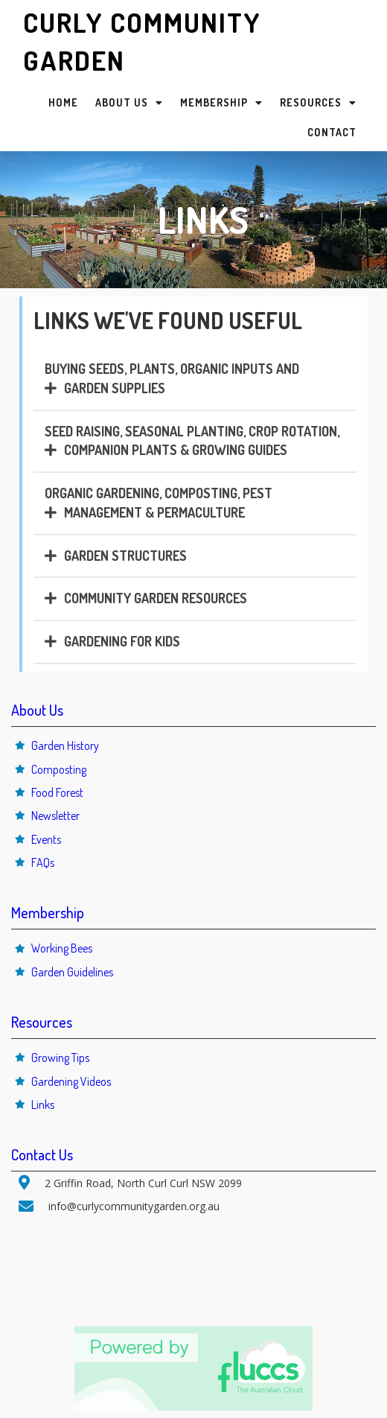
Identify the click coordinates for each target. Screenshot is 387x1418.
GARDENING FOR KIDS (122, 641)
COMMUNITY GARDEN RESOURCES (155, 598)
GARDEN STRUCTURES (125, 555)
